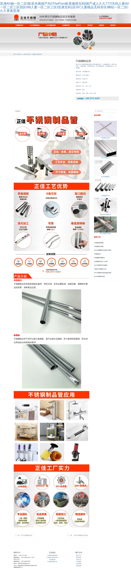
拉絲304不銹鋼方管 (105, 214)
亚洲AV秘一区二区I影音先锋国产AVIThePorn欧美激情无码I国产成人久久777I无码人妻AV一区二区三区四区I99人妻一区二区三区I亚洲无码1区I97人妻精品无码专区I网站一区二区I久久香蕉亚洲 (64, 7)
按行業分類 (27, 54)
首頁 (14, 54)
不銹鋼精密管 (66, 25)
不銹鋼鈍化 (97, 254)
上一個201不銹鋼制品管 (23, 535)
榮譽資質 (78, 565)
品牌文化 (78, 559)
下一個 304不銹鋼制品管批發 (78, 535)
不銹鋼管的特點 (99, 246)
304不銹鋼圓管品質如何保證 (102, 250)
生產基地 (78, 563)
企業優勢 (78, 561)
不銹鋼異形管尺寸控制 (101, 261)
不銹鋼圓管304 (105, 195)
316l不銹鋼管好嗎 (99, 276)
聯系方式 (17, 552)
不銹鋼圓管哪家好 (99, 257)
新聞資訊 (101, 25)
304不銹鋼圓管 (105, 176)
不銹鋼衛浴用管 (105, 138)
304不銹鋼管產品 (35, 25)
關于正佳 (78, 555)
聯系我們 (113, 25)
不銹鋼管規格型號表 (52, 557)
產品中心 (78, 25)
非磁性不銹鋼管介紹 (100, 269)
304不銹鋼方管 (105, 158)
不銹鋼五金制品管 (37, 54)
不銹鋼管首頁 (19, 25)
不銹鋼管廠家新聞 (52, 555)
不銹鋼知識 (52, 559)
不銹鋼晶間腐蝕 (99, 242)
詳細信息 (17, 111)
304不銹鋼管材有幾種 (100, 265)
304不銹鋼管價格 (51, 25)
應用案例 (90, 25)
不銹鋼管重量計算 (52, 561)
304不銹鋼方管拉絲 (105, 233)
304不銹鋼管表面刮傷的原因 (102, 272)
